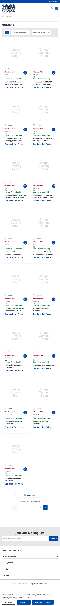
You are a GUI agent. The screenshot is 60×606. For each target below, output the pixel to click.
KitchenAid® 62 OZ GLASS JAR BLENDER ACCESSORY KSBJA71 (15, 196)
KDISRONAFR (8, 358)
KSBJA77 (35, 75)
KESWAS (7, 75)
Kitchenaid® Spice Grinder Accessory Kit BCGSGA (14, 253)
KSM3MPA (36, 188)
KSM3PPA (35, 131)
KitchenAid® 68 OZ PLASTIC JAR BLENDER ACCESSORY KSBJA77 (43, 83)
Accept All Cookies (43, 602)
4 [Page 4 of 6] (30, 507)
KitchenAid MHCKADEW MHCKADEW (13, 479)
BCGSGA (7, 245)
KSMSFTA (7, 301)
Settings (8, 602)
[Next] (45, 507)
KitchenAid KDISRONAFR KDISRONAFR (13, 366)
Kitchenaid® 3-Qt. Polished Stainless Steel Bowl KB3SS (43, 253)
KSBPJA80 (7, 131)
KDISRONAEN (8, 415)
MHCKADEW (8, 471)
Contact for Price (14, 87)
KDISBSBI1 (36, 415)
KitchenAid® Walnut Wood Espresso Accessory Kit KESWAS (14, 83)
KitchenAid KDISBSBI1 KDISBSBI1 (41, 423)
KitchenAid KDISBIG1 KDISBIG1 (44, 365)
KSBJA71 (7, 188)
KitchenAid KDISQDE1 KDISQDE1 (40, 309)
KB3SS (34, 245)
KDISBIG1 (35, 358)
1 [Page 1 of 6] (14, 507)
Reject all (24, 602)
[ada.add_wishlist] (25, 73)
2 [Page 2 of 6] (19, 507)
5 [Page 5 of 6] (35, 507)
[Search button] (52, 8)
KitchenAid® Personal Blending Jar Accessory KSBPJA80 (13, 140)
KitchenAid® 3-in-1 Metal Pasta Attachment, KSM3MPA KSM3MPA (44, 196)
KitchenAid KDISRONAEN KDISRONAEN (13, 423)
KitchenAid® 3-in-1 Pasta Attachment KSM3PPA (42, 140)
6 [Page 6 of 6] (40, 507)
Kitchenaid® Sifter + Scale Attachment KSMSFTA (14, 309)
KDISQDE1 (36, 301)
